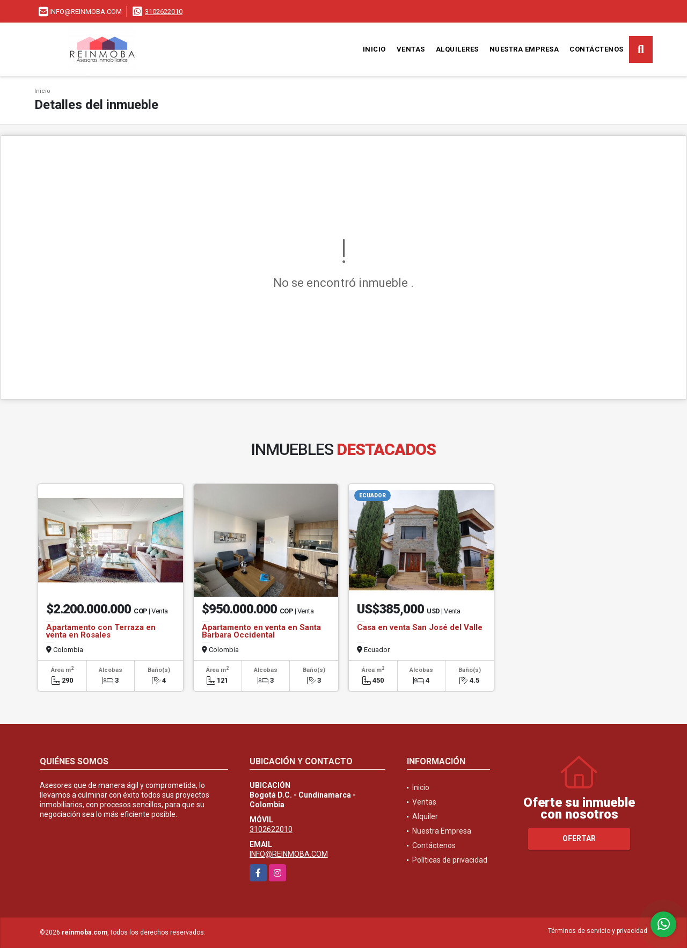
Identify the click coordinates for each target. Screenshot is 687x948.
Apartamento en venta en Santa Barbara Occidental (261, 631)
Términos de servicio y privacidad (597, 931)
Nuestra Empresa (524, 49)
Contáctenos (596, 49)
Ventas (411, 49)
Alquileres (457, 49)
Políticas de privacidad (449, 860)
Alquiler (425, 816)
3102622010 (163, 12)
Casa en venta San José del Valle (420, 627)
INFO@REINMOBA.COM (289, 854)
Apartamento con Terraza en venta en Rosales (101, 631)
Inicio (374, 49)
